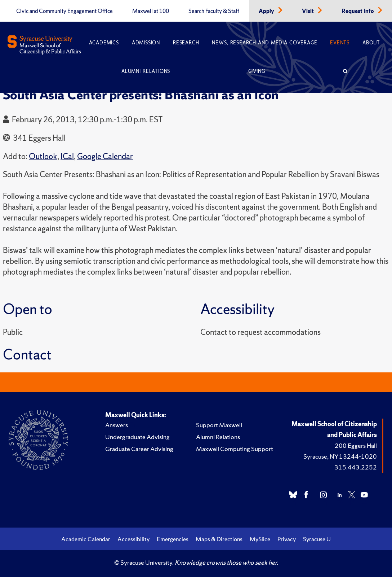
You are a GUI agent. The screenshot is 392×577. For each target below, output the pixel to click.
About (371, 43)
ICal (67, 156)
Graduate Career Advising (139, 449)
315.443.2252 (355, 467)
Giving (256, 71)
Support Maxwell (219, 425)
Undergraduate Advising (137, 437)
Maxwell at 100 (150, 11)
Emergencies (172, 539)
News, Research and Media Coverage (264, 43)
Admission (146, 43)
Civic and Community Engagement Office (64, 11)
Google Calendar (105, 156)
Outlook (43, 156)
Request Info (358, 11)
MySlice (260, 539)
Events (339, 43)
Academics (104, 43)
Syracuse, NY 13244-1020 (340, 456)
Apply (267, 11)
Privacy (286, 539)
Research (186, 43)
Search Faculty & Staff (213, 11)
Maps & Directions (219, 539)
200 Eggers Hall (356, 445)
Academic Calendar (85, 539)
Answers (116, 425)
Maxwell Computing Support (234, 449)
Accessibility (133, 539)
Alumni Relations (145, 71)
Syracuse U (317, 539)
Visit (308, 11)
